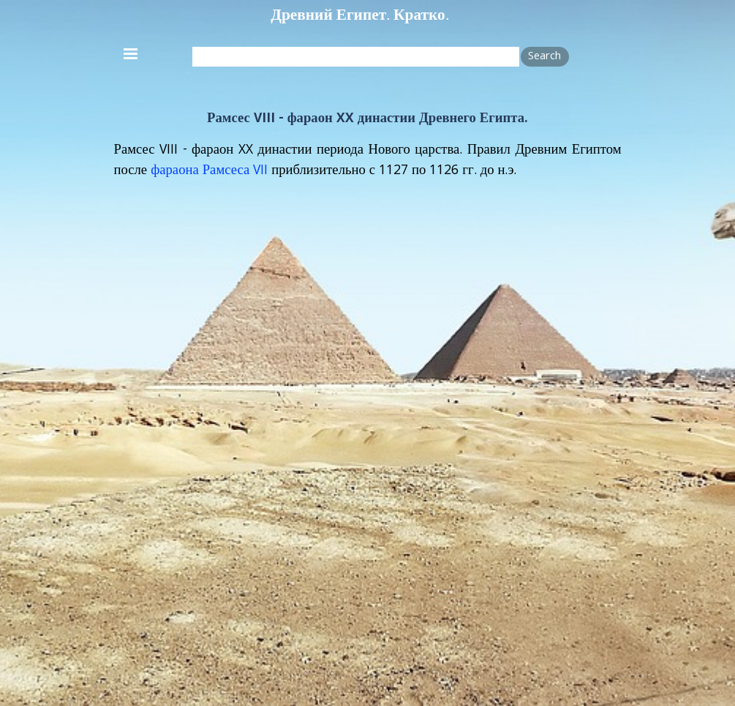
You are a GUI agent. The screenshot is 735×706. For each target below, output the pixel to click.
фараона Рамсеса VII (209, 171)
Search (544, 57)
